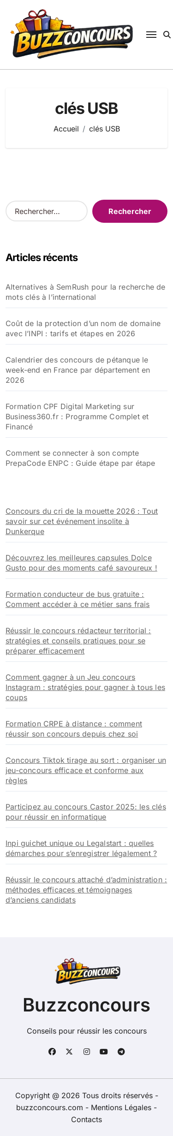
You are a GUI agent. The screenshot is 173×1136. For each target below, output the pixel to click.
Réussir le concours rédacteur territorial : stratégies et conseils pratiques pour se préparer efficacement (78, 640)
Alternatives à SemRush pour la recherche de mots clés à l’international (86, 292)
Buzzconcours (86, 1004)
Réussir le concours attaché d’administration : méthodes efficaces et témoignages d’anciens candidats (86, 889)
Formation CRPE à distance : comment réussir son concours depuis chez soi (74, 728)
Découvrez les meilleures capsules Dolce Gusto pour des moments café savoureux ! (81, 562)
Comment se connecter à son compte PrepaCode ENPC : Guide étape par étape (80, 458)
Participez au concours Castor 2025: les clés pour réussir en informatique (86, 811)
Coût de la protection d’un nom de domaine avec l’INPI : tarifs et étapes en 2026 (83, 328)
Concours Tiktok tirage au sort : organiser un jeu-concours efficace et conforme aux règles (86, 770)
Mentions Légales (122, 1107)
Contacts (86, 1119)
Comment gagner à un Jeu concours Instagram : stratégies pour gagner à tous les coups (85, 687)
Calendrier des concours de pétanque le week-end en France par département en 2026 (78, 370)
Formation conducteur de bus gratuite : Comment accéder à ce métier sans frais (78, 599)
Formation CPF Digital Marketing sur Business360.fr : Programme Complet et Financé (77, 416)
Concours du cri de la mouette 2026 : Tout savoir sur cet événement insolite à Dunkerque (82, 521)
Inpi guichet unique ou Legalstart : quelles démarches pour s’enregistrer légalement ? (81, 848)
